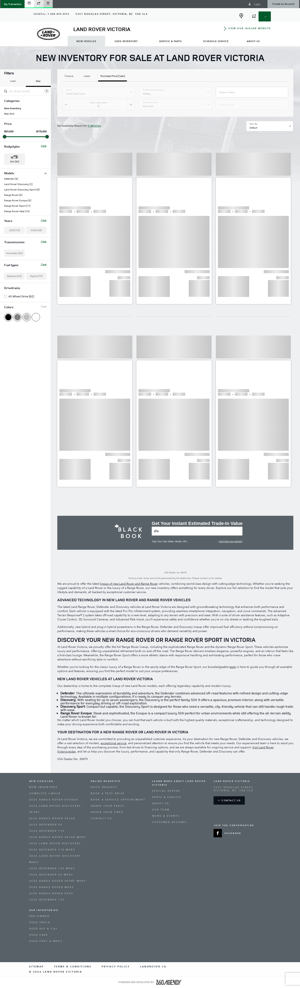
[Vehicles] (197, 531)
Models (25, 173)
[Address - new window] (111, 14)
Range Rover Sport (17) (17, 206)
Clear (44, 146)
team (233, 667)
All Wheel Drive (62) (21, 296)
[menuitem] (86, 41)
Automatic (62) (14, 253)
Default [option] (253, 127)
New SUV (9, 113)
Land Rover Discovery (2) (18, 184)
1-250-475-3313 (58, 14)
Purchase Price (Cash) (112, 76)
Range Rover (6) (13, 195)
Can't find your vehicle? (230, 541)
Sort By (254, 124)
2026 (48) (36, 230)
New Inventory (12, 108)
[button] (13, 4)
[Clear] (47, 91)
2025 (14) (14, 230)
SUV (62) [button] (14, 161)
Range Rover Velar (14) (17, 211)
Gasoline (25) (14, 276)
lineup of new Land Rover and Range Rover (129, 584)
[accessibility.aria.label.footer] (168, 982)
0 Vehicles (94, 126)
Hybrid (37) (36, 276)
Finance (69, 76)
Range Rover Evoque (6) (17, 200)
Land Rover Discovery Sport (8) (22, 189)
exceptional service (113, 743)
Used (13, 81)
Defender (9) (11, 179)
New (38, 81)
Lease (87, 76)
